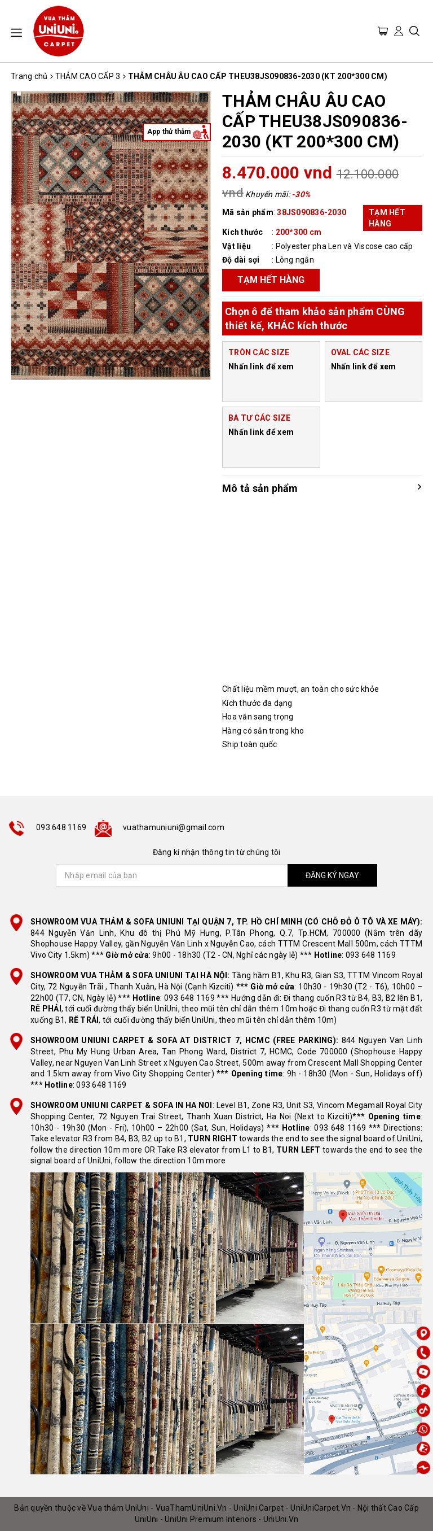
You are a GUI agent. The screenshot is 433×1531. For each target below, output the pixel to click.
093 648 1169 (61, 827)
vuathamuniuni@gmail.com (173, 827)
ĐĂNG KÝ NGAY (332, 875)
